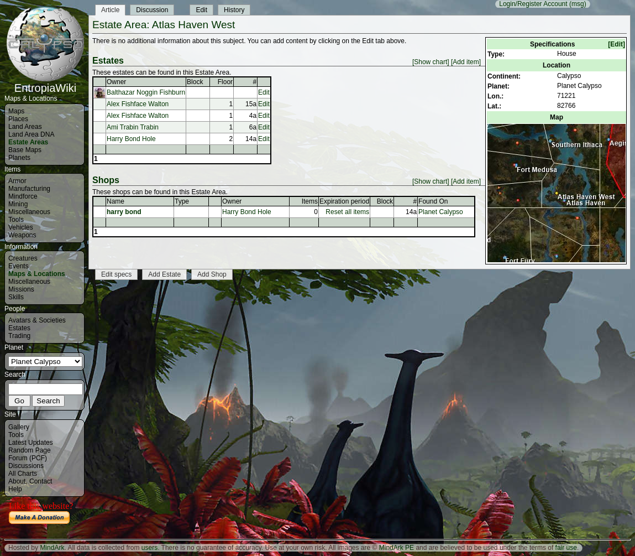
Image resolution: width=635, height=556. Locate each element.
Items (310, 201)
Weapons (22, 235)
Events (18, 266)
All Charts (22, 473)
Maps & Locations (36, 274)
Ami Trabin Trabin (133, 127)
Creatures (23, 258)
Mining (18, 204)
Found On (433, 201)
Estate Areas (28, 142)
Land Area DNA (31, 134)
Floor (225, 82)
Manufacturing (29, 189)
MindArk (52, 548)
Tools (16, 220)
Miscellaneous (29, 212)
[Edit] (616, 44)
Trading (19, 336)
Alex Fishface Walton (138, 104)
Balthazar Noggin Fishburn (146, 92)
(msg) (577, 4)
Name (115, 201)
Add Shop (212, 274)
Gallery (18, 427)
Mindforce (23, 196)
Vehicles (20, 227)
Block (195, 82)
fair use (566, 548)
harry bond (124, 212)
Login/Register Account (533, 4)
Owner (116, 82)
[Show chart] (430, 62)
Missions (21, 289)
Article (110, 10)
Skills (16, 297)
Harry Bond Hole (131, 139)
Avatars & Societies (37, 320)
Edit (201, 10)
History (234, 10)
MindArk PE (396, 548)
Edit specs (116, 274)
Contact (40, 481)
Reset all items (347, 212)
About (16, 481)
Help (15, 489)
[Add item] (466, 62)
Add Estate (164, 274)
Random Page (29, 450)
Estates (19, 328)
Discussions (26, 466)
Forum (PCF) (27, 458)
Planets (19, 158)
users (149, 548)
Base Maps (24, 150)
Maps (16, 111)
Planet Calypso (440, 212)
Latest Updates (30, 442)
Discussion (152, 10)
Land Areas (25, 127)
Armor (17, 181)
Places (18, 119)
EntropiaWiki (45, 83)
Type (182, 201)
